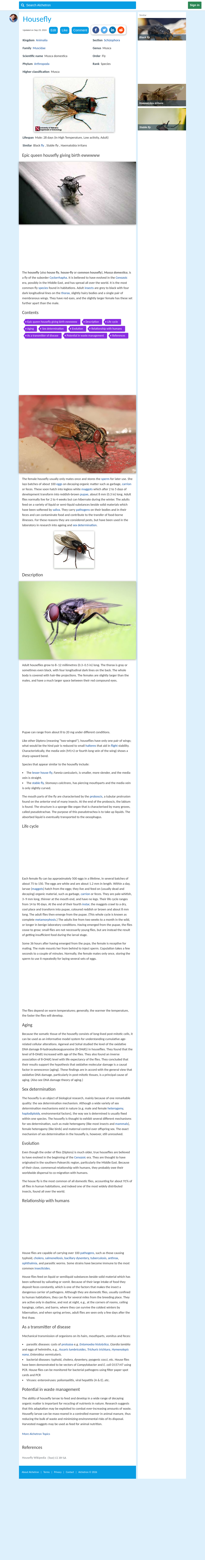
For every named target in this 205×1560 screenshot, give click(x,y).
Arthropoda (41, 64)
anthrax (113, 1258)
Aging (30, 328)
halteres (91, 746)
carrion (126, 484)
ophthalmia (29, 1263)
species (43, 288)
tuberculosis (98, 1258)
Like (65, 30)
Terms (46, 1472)
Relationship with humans (106, 328)
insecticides (42, 1268)
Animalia (41, 40)
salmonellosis (54, 1258)
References (118, 335)
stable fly (38, 783)
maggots (87, 489)
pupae (84, 494)
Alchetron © (87, 1472)
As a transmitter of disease (43, 335)
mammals (121, 1124)
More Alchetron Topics (36, 1434)
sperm (105, 479)
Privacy (57, 1472)
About (30, 1472)
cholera (39, 1258)
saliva (56, 510)
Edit (53, 30)
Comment (80, 30)
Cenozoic (121, 277)
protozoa (67, 1344)
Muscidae (39, 48)
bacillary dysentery (76, 1258)
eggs (59, 484)
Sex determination (53, 328)
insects (89, 288)
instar (85, 904)
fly (42, 145)
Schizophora (112, 40)
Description (92, 322)
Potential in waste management (85, 335)
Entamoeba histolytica (94, 1344)
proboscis (96, 796)
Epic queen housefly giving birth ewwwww (52, 322)
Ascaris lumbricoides (72, 1349)
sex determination (85, 525)
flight (114, 746)
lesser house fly (42, 773)
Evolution (77, 328)
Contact (70, 1472)
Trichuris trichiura (98, 1349)
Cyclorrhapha (58, 277)
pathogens (83, 510)
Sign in (195, 5)
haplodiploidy (31, 1113)
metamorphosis (45, 920)
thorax (65, 293)
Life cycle (112, 322)
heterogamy (115, 1108)
